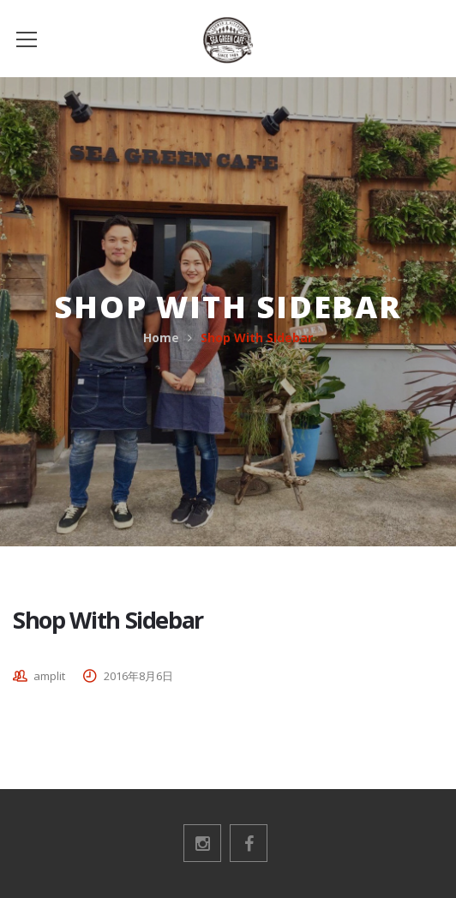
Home (161, 337)
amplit (49, 676)
